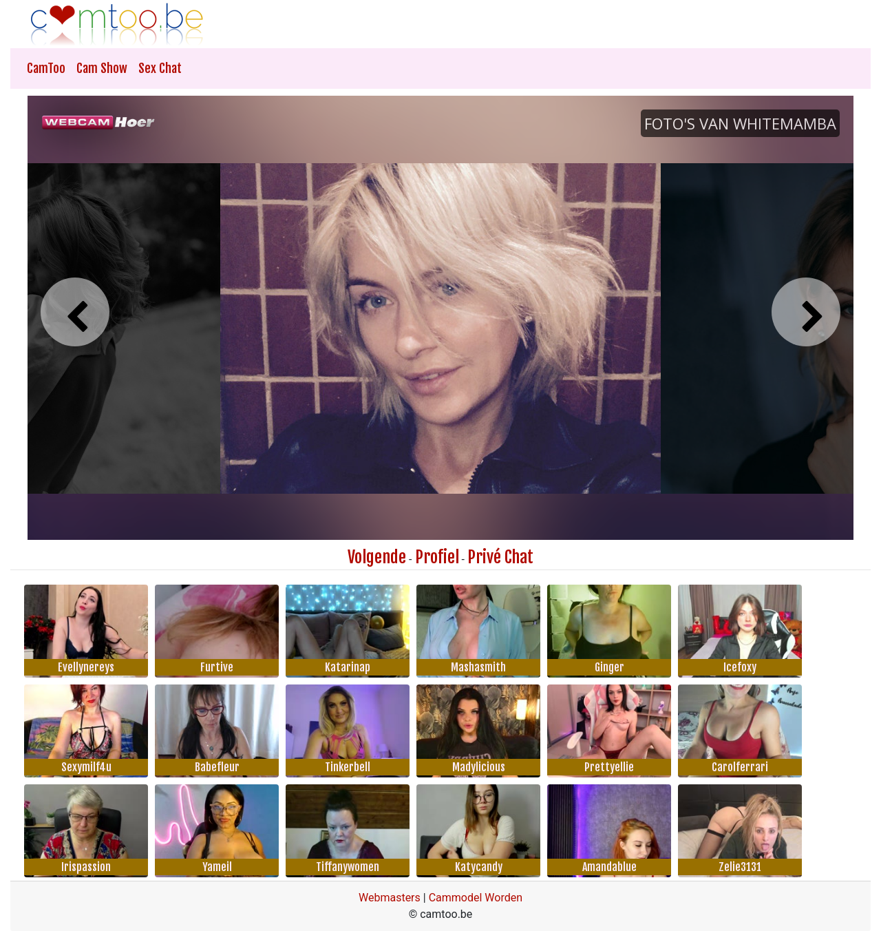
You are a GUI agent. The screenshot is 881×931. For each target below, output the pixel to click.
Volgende (377, 557)
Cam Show (101, 68)
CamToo (46, 68)
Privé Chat (500, 557)
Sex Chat (160, 68)
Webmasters (390, 897)
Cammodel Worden (475, 897)
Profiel (437, 557)
